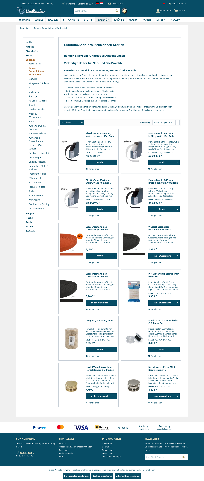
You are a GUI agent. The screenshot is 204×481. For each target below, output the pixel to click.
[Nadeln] (53, 19)
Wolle (29, 42)
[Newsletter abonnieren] (183, 457)
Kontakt (62, 443)
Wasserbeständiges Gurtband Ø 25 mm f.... (98, 275)
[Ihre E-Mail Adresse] (162, 457)
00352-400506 (28, 3)
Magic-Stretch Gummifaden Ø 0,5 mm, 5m (163, 322)
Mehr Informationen (146, 470)
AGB (61, 456)
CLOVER (33, 78)
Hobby (29, 217)
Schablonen (35, 182)
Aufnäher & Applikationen (36, 139)
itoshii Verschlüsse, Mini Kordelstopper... (161, 368)
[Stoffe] (88, 19)
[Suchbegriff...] (97, 11)
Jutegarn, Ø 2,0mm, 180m (99, 320)
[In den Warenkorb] (164, 256)
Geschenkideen (36, 208)
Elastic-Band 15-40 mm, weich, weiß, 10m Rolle (98, 181)
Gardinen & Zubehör (39, 153)
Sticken (32, 191)
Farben (30, 226)
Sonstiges (34, 96)
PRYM (31, 87)
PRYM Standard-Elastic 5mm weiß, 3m (163, 275)
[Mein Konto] (163, 11)
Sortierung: (145, 122)
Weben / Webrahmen (35, 115)
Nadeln (30, 46)
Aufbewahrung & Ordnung (37, 127)
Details (105, 162)
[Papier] (146, 19)
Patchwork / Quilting (39, 204)
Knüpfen (33, 105)
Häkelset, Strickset (38, 100)
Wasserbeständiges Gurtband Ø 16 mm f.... (160, 228)
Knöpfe (30, 213)
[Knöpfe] (119, 19)
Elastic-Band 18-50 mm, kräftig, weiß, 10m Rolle (161, 134)
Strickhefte (32, 51)
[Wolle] (39, 19)
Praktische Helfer (37, 173)
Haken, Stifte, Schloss (35, 147)
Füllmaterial (35, 178)
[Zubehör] (103, 19)
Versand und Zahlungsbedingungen (75, 446)
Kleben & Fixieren (37, 133)
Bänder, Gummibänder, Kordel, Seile (37, 71)
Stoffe (29, 55)
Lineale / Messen (37, 161)
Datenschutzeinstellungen (76, 476)
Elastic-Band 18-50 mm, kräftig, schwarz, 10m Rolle (163, 181)
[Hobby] (133, 19)
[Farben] (160, 19)
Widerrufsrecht (66, 453)
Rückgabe (63, 450)
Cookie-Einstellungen (111, 456)
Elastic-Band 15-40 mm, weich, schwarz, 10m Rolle (100, 134)
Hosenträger (35, 157)
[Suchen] (117, 11)
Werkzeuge (34, 199)
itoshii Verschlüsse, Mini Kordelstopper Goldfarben (100, 368)
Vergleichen (92, 169)
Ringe (31, 121)
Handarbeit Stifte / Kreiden (38, 168)
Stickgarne (34, 91)
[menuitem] (101, 11)
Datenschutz (108, 450)
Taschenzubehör (37, 109)
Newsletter (115, 3)
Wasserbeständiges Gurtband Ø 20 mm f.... (98, 228)
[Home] (24, 19)
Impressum (107, 453)
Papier (29, 222)
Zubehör (30, 59)
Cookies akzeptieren (102, 476)
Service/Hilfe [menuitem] (176, 3)
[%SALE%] (175, 19)
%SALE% (30, 230)
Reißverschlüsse (37, 186)
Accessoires (35, 63)
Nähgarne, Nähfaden (39, 83)
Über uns (106, 446)
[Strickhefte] (71, 19)
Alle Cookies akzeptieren (128, 476)
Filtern (66, 122)
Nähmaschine (36, 195)
